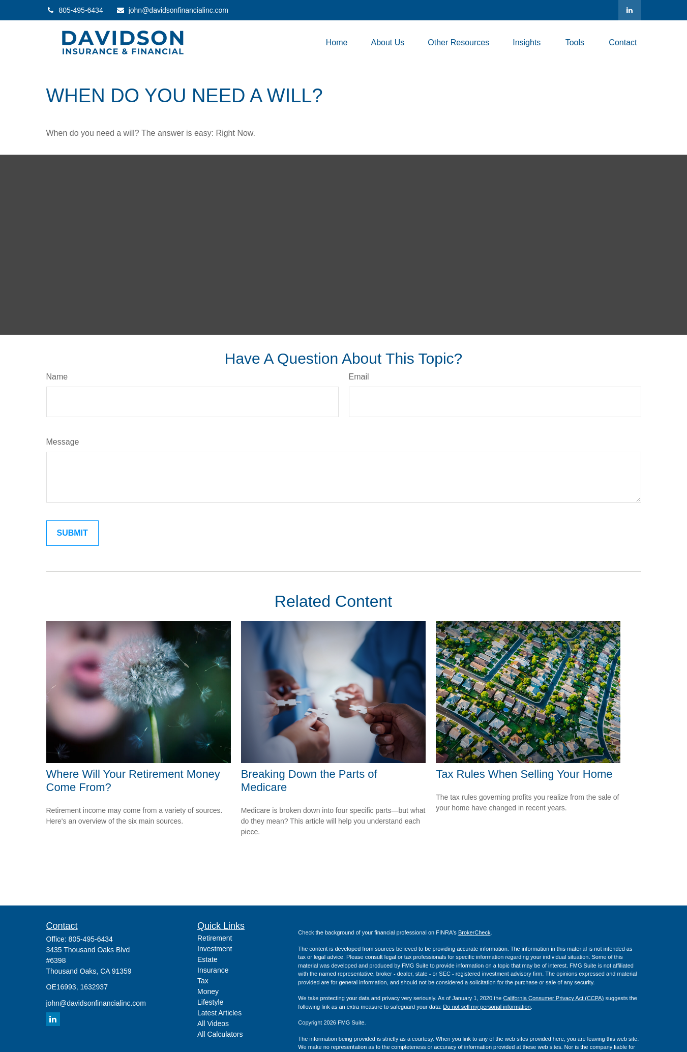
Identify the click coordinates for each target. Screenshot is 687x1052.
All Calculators (220, 1034)
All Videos (213, 1023)
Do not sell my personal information (486, 1007)
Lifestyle (210, 1002)
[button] (337, 42)
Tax (202, 981)
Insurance (212, 970)
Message (62, 441)
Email (359, 376)
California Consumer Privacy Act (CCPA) (553, 998)
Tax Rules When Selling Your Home (524, 774)
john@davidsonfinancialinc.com (172, 10)
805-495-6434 (74, 10)
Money (208, 991)
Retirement (214, 938)
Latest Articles (219, 1013)
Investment (214, 949)
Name (57, 376)
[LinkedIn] (629, 10)
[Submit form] (72, 533)
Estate (207, 959)
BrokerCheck (474, 932)
